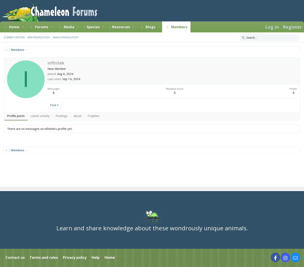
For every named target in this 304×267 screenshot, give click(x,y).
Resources (121, 27)
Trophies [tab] (93, 116)
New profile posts (39, 37)
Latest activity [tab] (40, 116)
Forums (41, 27)
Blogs (150, 27)
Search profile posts (65, 37)
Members (179, 27)
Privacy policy (75, 257)
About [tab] (77, 116)
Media (69, 27)
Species (93, 27)
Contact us (15, 257)
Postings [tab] (62, 116)
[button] (23, 26)
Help (95, 257)
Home (14, 27)
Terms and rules (44, 257)
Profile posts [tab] (16, 116)
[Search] (269, 37)
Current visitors (14, 37)
